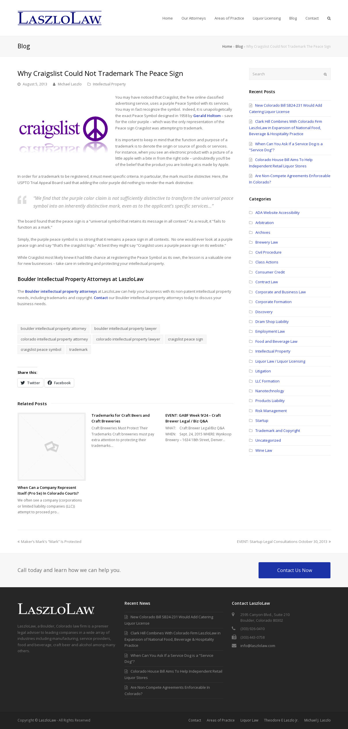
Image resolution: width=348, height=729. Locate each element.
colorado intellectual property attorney (54, 339)
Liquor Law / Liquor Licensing (280, 361)
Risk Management (271, 410)
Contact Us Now (294, 570)
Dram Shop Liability (272, 321)
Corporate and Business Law (280, 291)
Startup (261, 420)
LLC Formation (267, 381)
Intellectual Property (109, 84)
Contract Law (266, 281)
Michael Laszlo (70, 84)
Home (227, 46)
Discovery (264, 311)
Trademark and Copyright (277, 430)
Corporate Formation (273, 301)
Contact (101, 297)
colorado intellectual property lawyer (128, 339)
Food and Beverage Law (276, 341)
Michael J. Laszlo (317, 720)
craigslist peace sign (185, 339)
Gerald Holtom (207, 115)
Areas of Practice (221, 720)
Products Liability (270, 400)
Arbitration (264, 222)
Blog (239, 46)
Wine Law (263, 450)
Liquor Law (249, 720)
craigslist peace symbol (41, 349)
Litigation (263, 371)
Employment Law (270, 331)
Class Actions (266, 262)
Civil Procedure (268, 252)
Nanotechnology (269, 390)
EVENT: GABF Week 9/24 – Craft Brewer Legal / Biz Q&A (193, 418)
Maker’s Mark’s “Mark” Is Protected (49, 541)
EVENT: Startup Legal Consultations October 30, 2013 (284, 541)
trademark (78, 349)
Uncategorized (268, 440)
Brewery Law (266, 242)
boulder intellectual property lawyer (125, 328)
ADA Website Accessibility (277, 212)
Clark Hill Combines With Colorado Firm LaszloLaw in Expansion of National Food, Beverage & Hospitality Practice (285, 127)
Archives (262, 232)
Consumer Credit (270, 272)
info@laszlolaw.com (257, 645)
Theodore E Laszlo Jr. (281, 720)
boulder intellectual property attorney (53, 328)
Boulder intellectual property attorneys (61, 291)
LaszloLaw (47, 720)
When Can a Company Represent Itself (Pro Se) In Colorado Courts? (48, 490)
